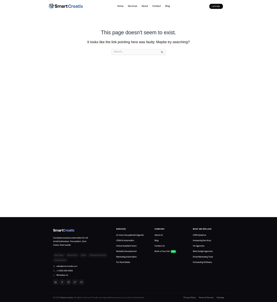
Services (132, 6)
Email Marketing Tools (203, 257)
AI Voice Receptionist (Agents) (130, 235)
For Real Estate (123, 262)
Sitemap (220, 297)
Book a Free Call (165, 251)
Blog (167, 6)
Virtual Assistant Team (126, 246)
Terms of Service (206, 297)
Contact (156, 6)
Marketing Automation (126, 257)
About (145, 6)
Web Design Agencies (203, 251)
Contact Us (160, 246)
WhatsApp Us (60, 275)
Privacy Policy (190, 297)
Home (120, 6)
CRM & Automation (125, 240)
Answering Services (202, 240)
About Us (159, 235)
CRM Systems (199, 235)
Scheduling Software (202, 262)
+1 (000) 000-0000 (63, 271)
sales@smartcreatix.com (65, 266)
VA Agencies (198, 246)
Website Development (126, 251)
